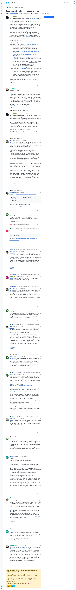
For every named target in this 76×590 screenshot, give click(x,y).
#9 (40, 276)
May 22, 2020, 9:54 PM (21, 213)
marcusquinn (12, 456)
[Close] (39, 570)
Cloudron (12, 243)
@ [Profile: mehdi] (11, 290)
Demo (62, 2)
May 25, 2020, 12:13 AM (21, 438)
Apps (55, 2)
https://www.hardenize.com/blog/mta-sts (20, 105)
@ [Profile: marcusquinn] (13, 500)
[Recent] (1, 4)
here (36, 516)
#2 (40, 88)
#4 (40, 140)
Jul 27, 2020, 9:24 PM (22, 545)
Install (68, 2)
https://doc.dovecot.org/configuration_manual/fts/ (21, 385)
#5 (40, 192)
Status (58, 2)
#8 (40, 251)
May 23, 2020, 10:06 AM (23, 230)
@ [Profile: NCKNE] (12, 328)
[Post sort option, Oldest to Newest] (49, 19)
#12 (40, 326)
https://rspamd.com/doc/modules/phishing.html (28, 51)
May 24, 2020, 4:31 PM (21, 251)
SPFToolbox (32, 18)
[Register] (74, 4)
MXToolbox (27, 36)
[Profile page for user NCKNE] (7, 310)
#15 (40, 418)
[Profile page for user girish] (7, 89)
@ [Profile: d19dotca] (12, 278)
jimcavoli (11, 16)
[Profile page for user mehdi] (7, 277)
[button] (1, 586)
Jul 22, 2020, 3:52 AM (22, 456)
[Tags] (1, 6)
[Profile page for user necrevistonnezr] (7, 193)
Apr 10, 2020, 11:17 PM (24, 113)
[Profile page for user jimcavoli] (7, 17)
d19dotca (11, 140)
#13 (40, 356)
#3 (40, 113)
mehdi (11, 276)
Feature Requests (14, 13)
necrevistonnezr (13, 192)
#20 (40, 545)
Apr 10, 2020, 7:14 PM (22, 88)
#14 (40, 374)
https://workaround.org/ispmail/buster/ (18, 391)
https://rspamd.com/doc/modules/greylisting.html (24, 54)
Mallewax (11, 213)
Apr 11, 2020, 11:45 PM (21, 140)
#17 (40, 456)
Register (8, 586)
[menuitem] (74, 1)
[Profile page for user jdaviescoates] (7, 231)
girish (11, 88)
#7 (40, 230)
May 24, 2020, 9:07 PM (20, 356)
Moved (7, 13)
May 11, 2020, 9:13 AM (24, 192)
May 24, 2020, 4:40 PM (21, 288)
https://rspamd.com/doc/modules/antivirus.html (29, 50)
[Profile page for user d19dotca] (7, 141)
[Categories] (1, 1)
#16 (40, 438)
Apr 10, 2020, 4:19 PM (24, 16)
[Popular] (1, 9)
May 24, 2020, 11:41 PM (21, 418)
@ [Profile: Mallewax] (12, 253)
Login (13, 586)
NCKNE (12, 324)
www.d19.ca (12, 184)
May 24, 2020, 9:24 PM (21, 374)
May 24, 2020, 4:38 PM (23, 276)
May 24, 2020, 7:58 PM (21, 326)
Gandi (17, 243)
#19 (40, 530)
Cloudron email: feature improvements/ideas (26, 194)
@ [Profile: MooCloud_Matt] (24, 547)
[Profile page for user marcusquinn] (7, 457)
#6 (40, 213)
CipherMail (22, 68)
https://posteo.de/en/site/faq (16, 462)
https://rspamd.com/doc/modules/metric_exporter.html (25, 57)
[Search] (1, 13)
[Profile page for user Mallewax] (7, 214)
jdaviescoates (12, 230)
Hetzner (20, 243)
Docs (65, 2)
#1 (40, 16)
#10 (40, 288)
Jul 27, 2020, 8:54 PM (22, 530)
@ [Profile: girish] (11, 142)
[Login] (74, 1)
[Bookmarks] (1, 11)
